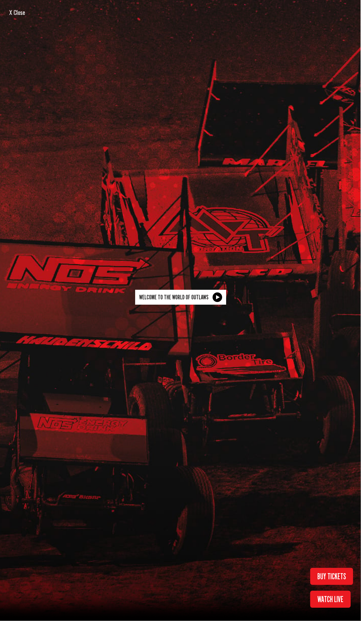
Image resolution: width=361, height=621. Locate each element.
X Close (17, 12)
